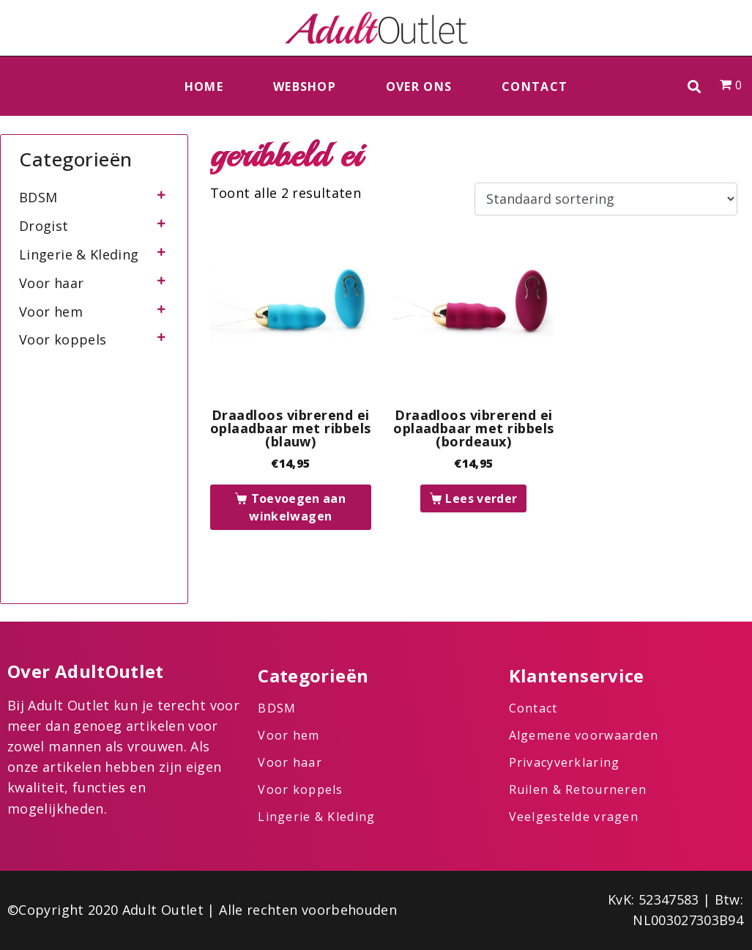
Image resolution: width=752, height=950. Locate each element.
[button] (694, 86)
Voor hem (51, 311)
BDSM (38, 197)
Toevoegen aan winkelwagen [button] (297, 507)
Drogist (44, 226)
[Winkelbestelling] (605, 199)
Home (204, 86)
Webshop (304, 86)
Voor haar (51, 283)
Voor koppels (62, 339)
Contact (534, 86)
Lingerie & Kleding (78, 254)
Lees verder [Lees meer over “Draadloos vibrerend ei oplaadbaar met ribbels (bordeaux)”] (481, 498)
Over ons (419, 86)
